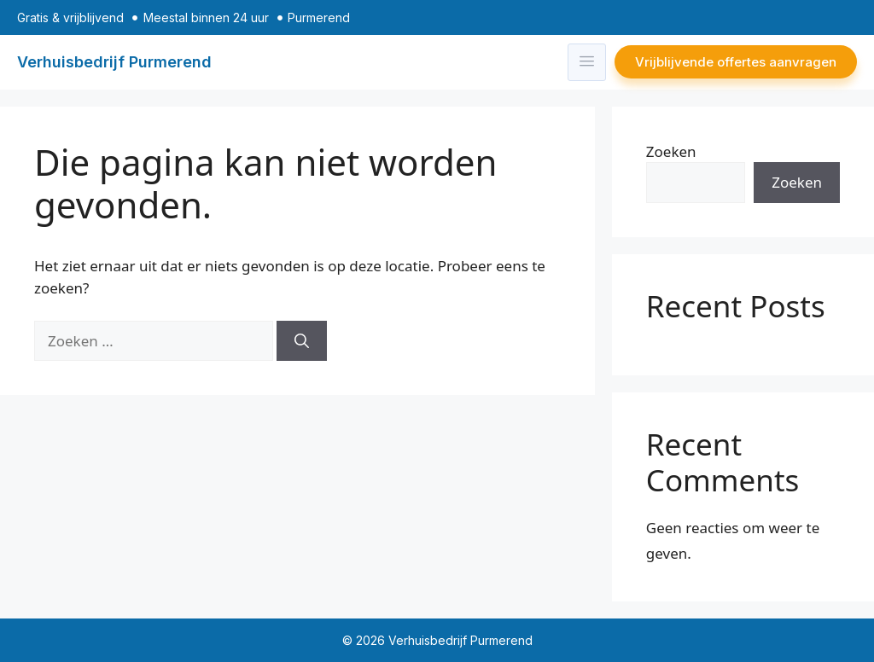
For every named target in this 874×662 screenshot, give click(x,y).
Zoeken (671, 151)
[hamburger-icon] (587, 62)
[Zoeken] (302, 341)
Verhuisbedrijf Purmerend (114, 62)
